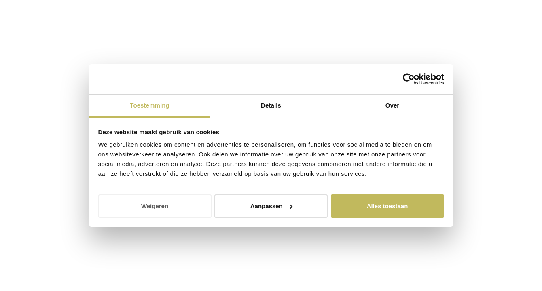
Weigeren (154, 205)
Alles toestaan (387, 205)
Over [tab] (392, 105)
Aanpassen (271, 205)
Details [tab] (271, 105)
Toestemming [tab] (149, 105)
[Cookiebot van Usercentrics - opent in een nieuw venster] (408, 79)
